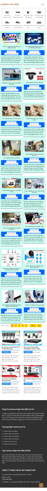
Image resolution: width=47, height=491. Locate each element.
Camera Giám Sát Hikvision (11, 436)
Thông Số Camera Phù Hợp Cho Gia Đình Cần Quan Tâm (11, 269)
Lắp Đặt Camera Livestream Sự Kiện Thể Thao (12, 47)
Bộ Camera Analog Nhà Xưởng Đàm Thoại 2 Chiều (32, 348)
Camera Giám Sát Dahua (11, 431)
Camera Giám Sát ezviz (10, 444)
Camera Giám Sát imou (10, 441)
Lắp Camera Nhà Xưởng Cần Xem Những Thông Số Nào (11, 305)
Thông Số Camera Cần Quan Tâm (34, 305)
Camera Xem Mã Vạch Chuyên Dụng (34, 119)
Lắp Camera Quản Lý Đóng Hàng (11, 118)
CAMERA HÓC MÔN (7, 4)
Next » (33, 326)
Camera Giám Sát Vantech (11, 434)
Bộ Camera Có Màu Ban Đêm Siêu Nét (9, 379)
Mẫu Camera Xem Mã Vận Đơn (34, 82)
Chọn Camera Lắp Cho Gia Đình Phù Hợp (34, 155)
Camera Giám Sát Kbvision (11, 439)
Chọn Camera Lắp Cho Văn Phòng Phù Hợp (34, 191)
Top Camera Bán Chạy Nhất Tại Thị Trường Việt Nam (34, 47)
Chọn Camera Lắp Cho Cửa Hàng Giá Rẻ (11, 191)
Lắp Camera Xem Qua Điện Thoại (34, 226)
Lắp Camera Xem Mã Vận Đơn (11, 158)
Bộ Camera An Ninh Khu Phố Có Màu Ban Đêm (10, 348)
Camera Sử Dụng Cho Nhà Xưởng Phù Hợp (11, 83)
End (39, 326)
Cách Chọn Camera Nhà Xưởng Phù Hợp (12, 228)
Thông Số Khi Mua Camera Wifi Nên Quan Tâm (34, 266)
